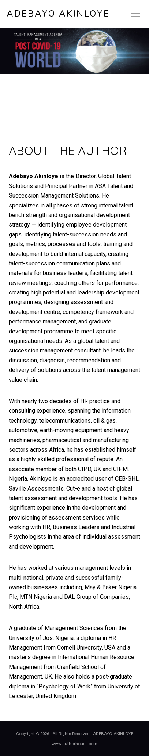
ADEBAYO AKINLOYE (58, 13)
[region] (74, 79)
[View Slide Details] (74, 51)
